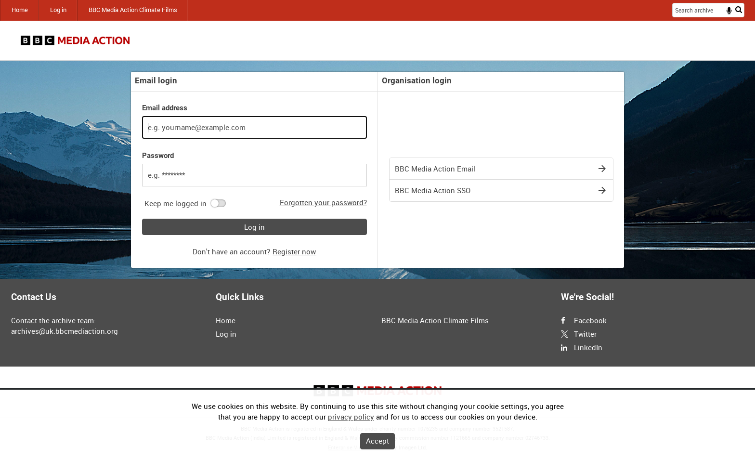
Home (20, 10)
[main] (377, 170)
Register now (294, 251)
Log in (58, 10)
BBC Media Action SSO (432, 190)
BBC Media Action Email (435, 168)
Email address (164, 108)
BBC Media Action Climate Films (133, 10)
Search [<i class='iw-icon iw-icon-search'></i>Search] (738, 9)
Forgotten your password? (323, 202)
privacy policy (351, 416)
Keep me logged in (175, 203)
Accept (377, 441)
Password (158, 155)
